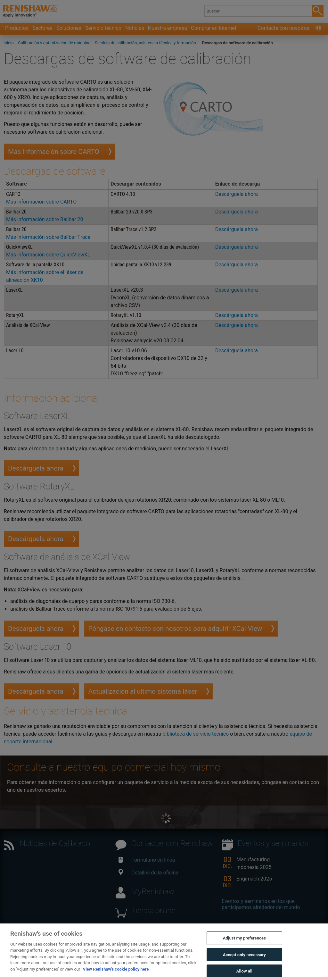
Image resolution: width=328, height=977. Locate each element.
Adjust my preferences (244, 945)
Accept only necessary (244, 962)
